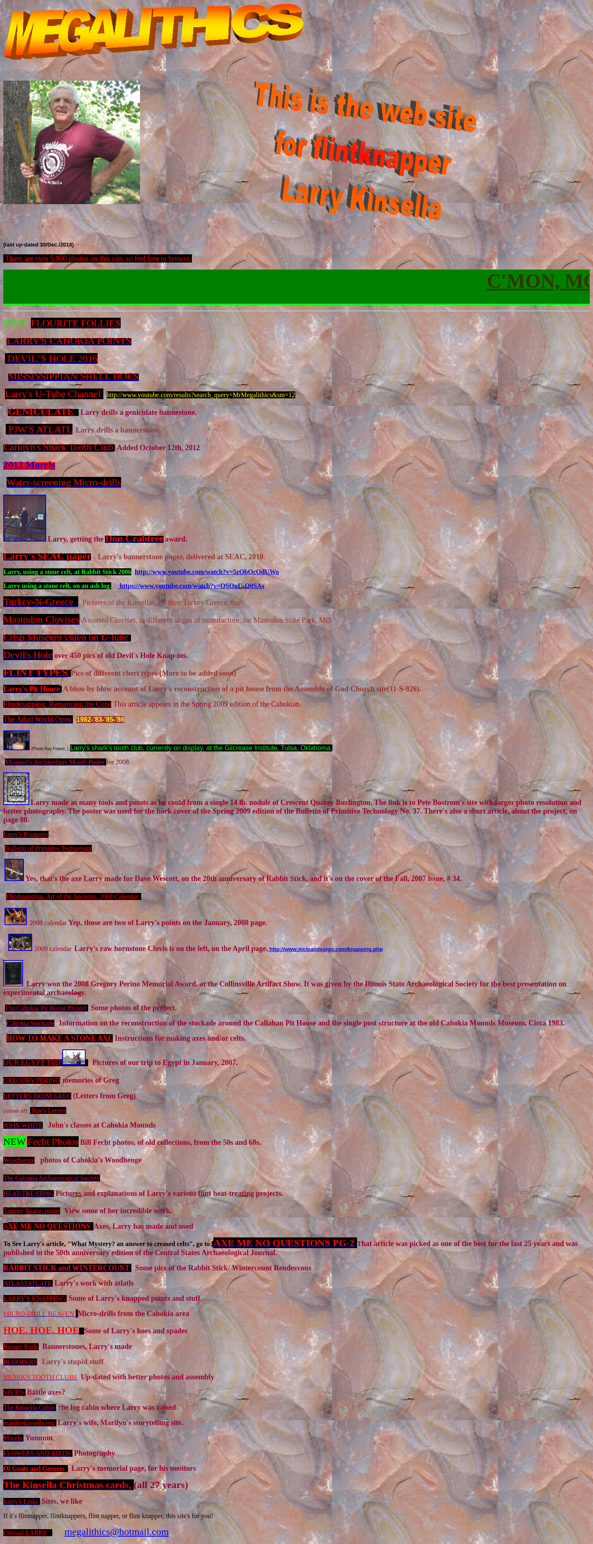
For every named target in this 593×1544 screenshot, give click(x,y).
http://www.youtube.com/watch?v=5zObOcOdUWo (207, 571)
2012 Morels (29, 464)
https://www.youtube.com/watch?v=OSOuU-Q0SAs (191, 585)
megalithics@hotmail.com (117, 1531)
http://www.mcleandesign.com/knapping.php (325, 949)
